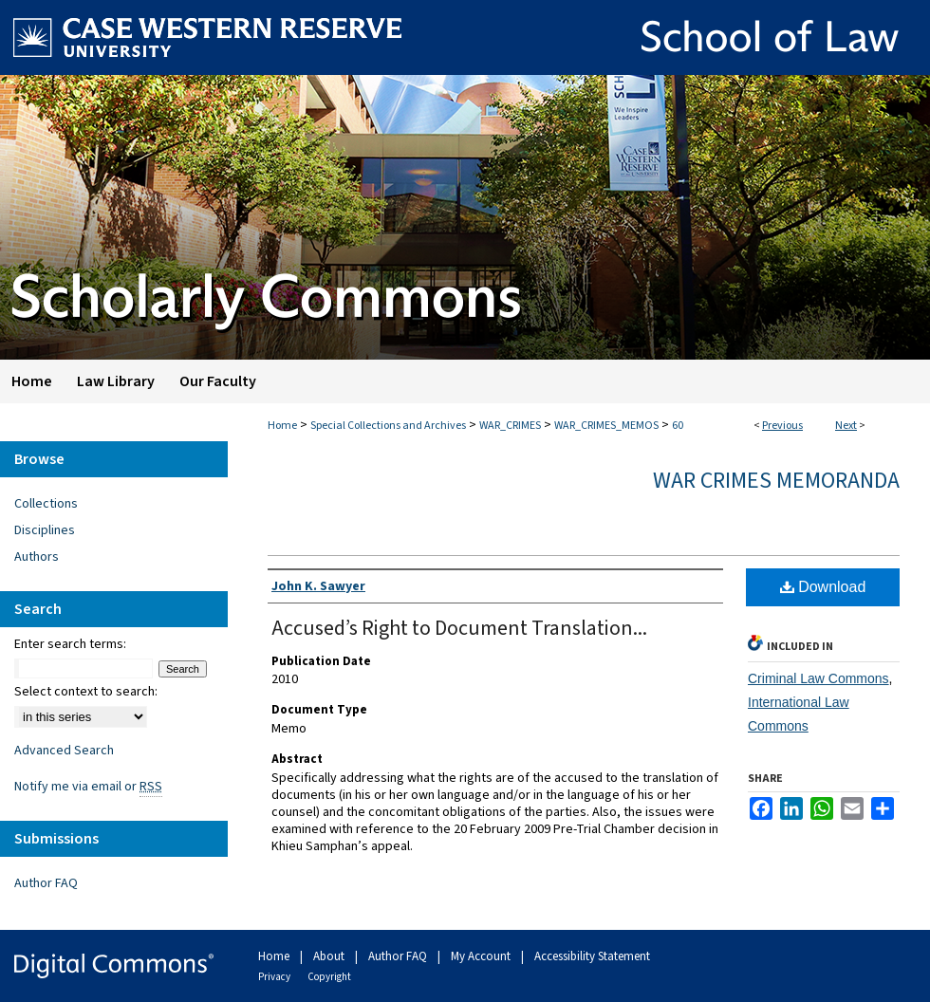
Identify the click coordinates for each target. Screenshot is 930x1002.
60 (677, 426)
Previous (782, 426)
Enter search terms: (70, 644)
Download (823, 587)
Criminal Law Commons (818, 678)
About (330, 956)
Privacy (275, 977)
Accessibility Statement (592, 956)
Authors (36, 556)
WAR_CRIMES (510, 426)
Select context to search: (86, 691)
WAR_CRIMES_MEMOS (606, 426)
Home (282, 426)
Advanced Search (64, 750)
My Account (482, 956)
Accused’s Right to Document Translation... (459, 628)
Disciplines (44, 530)
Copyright (329, 977)
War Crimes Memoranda (776, 480)
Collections (46, 503)
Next (846, 426)
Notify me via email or (88, 786)
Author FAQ (46, 883)
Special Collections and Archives (388, 426)
